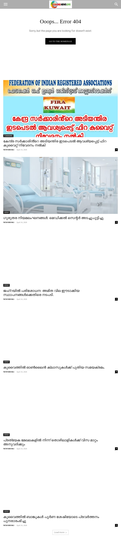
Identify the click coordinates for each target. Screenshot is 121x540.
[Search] (116, 4)
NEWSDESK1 (8, 150)
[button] (5, 4)
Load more (60, 532)
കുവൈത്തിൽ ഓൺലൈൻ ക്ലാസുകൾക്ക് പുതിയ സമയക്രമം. (54, 367)
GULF (6, 212)
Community (8, 136)
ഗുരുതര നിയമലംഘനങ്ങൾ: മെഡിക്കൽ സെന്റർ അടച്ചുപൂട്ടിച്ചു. (53, 218)
